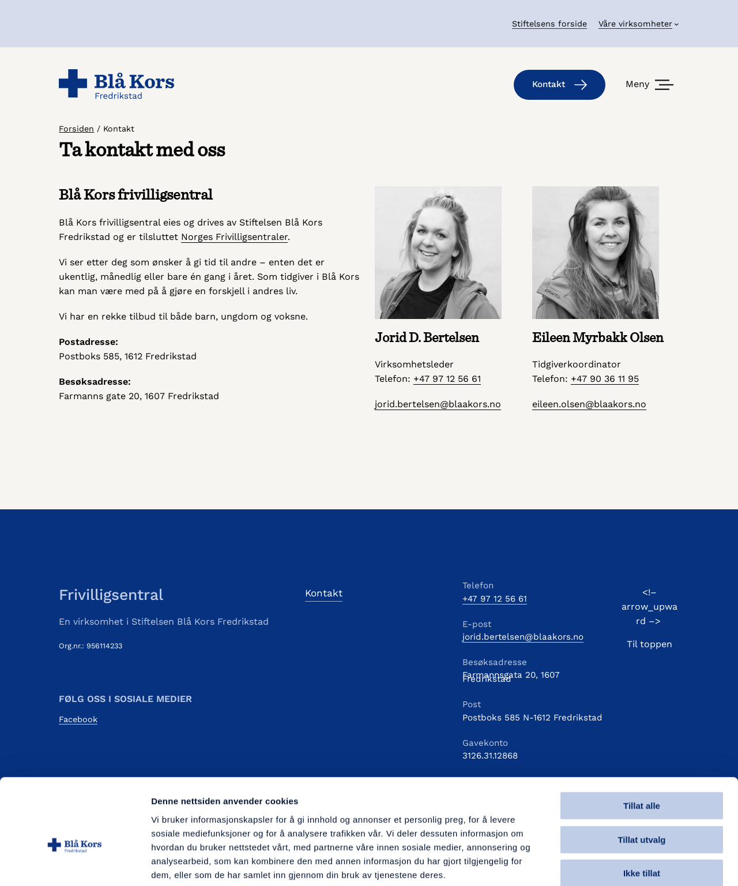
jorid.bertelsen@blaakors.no (438, 404)
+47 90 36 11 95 (605, 378)
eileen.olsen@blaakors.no (589, 404)
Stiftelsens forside (549, 23)
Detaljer (614, 863)
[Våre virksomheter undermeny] (638, 24)
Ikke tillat (641, 812)
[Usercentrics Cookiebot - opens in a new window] (74, 863)
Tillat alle (641, 745)
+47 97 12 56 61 (447, 378)
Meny (637, 83)
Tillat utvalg (641, 779)
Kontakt (559, 85)
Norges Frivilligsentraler (234, 236)
